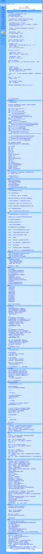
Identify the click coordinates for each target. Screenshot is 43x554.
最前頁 (14, 9)
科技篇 (3, 14)
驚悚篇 (3, 16)
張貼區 (3, 7)
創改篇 (3, 17)
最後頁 (34, 9)
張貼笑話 (24, 10)
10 (28, 9)
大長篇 (3, 19)
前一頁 (17, 9)
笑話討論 (3, 26)
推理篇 (3, 23)
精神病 (3, 12)
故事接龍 (3, 28)
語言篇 (3, 10)
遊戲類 (3, 24)
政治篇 (3, 21)
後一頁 (30, 9)
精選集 (3, 9)
